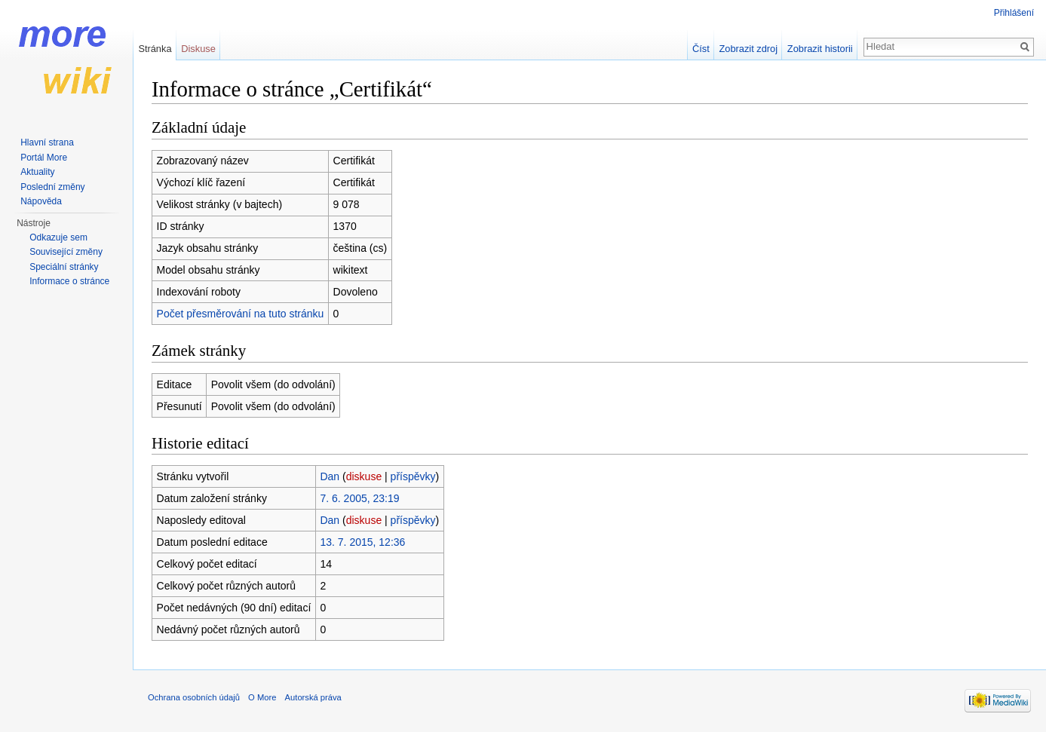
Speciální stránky (63, 267)
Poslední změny (52, 187)
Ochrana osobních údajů (194, 697)
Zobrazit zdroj (748, 48)
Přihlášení (1014, 13)
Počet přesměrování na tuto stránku (240, 314)
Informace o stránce (69, 281)
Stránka (154, 48)
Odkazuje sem (58, 237)
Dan (329, 476)
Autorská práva (313, 697)
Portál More (43, 157)
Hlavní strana (47, 142)
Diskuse (198, 48)
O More (262, 697)
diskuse (364, 476)
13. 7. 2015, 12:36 (362, 542)
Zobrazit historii (820, 48)
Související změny (66, 252)
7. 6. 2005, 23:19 (359, 498)
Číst (701, 48)
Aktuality (37, 172)
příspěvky (413, 476)
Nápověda (41, 201)
